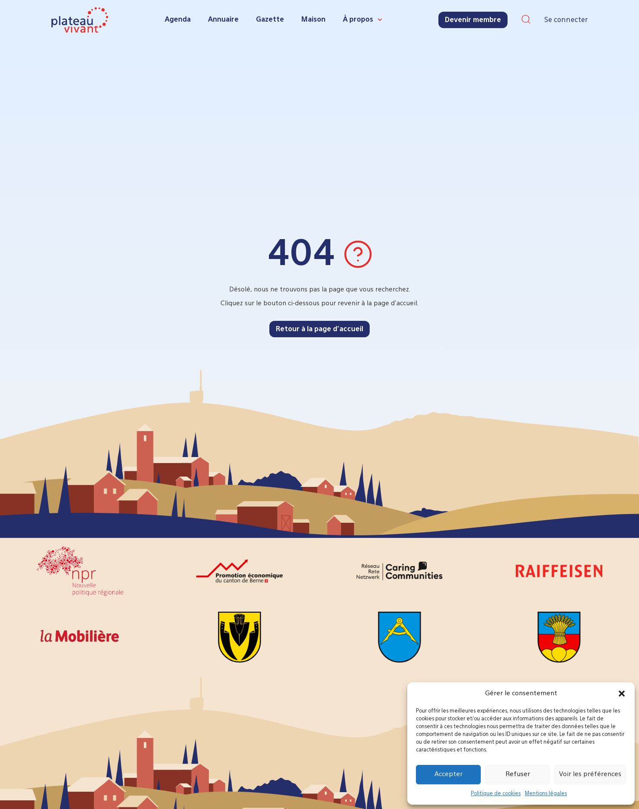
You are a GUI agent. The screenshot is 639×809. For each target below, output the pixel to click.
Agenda (178, 19)
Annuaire (223, 19)
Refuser (517, 774)
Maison (313, 19)
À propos (362, 19)
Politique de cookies (496, 793)
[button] (621, 693)
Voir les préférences (590, 774)
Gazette (270, 19)
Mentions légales (546, 793)
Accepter (449, 774)
